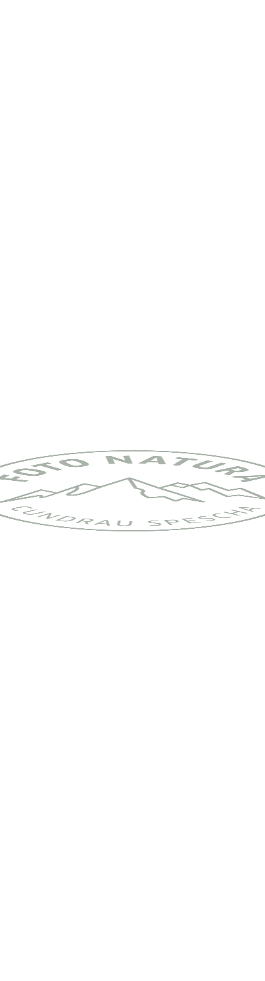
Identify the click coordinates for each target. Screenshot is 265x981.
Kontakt (104, 911)
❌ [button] (249, 906)
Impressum (154, 911)
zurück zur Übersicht (67, 850)
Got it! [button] (132, 955)
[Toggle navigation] (245, 22)
